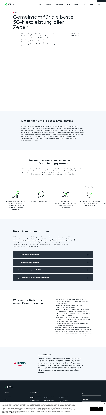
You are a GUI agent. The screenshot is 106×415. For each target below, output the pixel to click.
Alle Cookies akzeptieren (96, 408)
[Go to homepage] (9, 4)
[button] (91, 394)
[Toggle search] (99, 4)
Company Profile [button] (8, 396)
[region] (53, 408)
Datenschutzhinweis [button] (34, 401)
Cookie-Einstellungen (83, 408)
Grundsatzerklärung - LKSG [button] (64, 401)
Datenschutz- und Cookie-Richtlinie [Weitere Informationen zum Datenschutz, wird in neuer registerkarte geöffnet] (11, 412)
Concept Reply (44, 355)
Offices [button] (6, 399)
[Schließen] (104, 403)
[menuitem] (39, 4)
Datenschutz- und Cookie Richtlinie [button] (35, 397)
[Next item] (91, 186)
